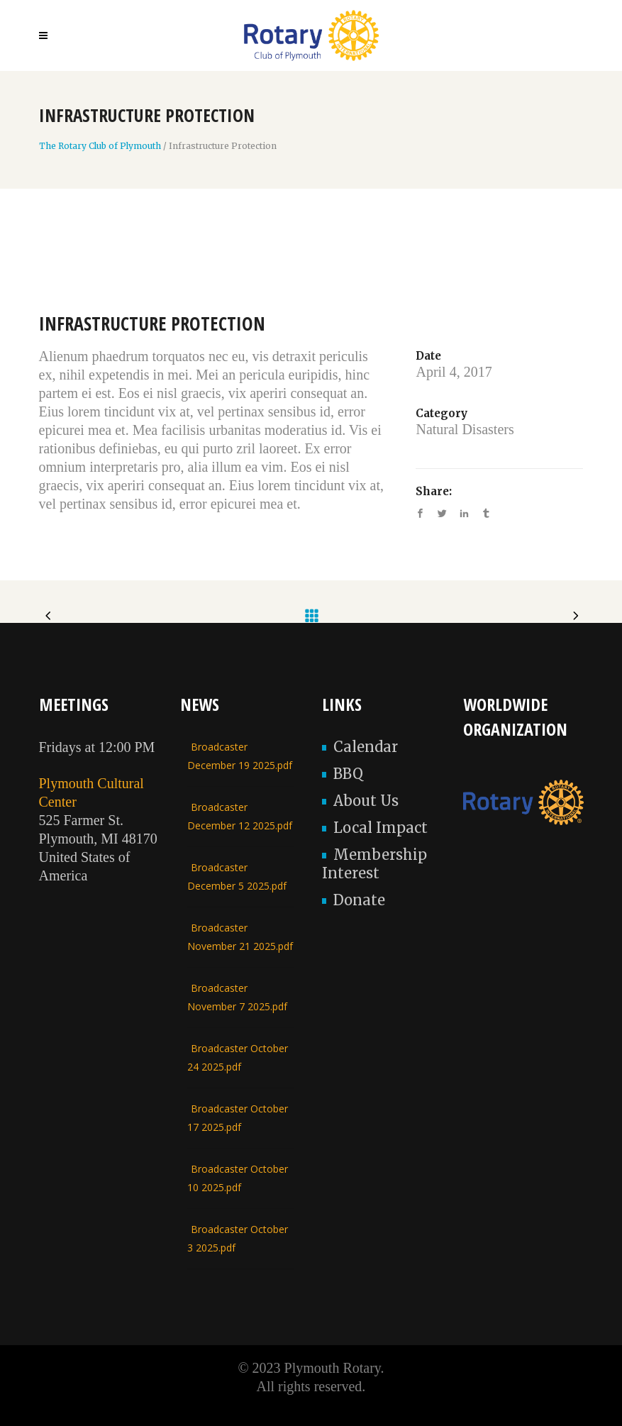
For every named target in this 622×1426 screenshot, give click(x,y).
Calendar (365, 747)
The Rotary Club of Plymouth (100, 146)
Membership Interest (374, 864)
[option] (311, 269)
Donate (359, 900)
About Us (366, 800)
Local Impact (380, 827)
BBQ (348, 774)
